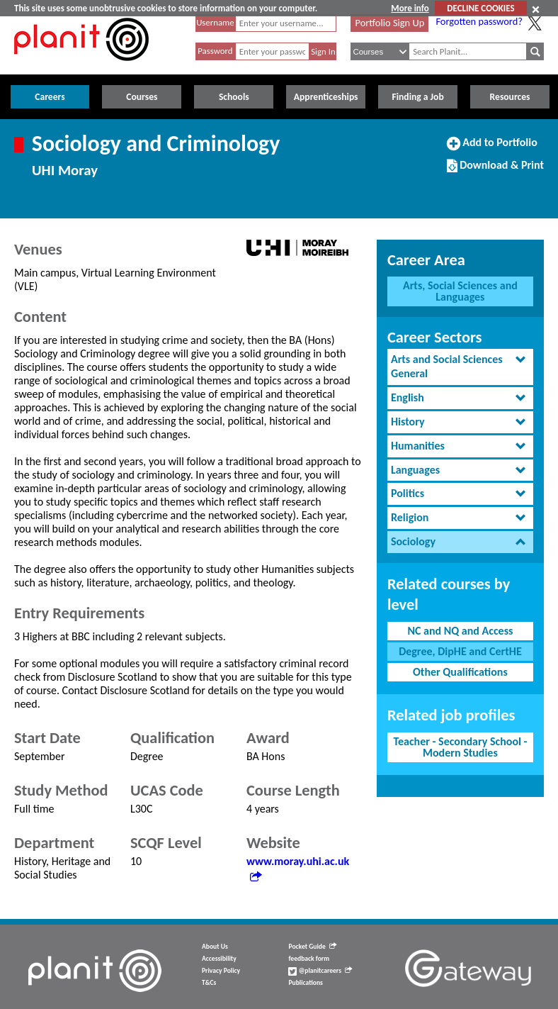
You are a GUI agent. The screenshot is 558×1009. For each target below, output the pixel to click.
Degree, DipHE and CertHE (460, 651)
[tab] (460, 367)
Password (215, 50)
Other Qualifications (460, 672)
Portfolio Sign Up (390, 22)
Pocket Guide (312, 946)
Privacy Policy (221, 970)
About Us (215, 946)
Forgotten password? (478, 21)
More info (409, 8)
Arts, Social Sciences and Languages (460, 291)
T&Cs (209, 983)
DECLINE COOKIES (480, 8)
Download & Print (495, 171)
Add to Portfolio (492, 148)
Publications (305, 983)
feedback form (308, 958)
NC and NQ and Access (460, 630)
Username (215, 22)
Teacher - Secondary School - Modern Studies (460, 747)
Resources (510, 97)
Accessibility (219, 958)
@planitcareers (320, 970)
